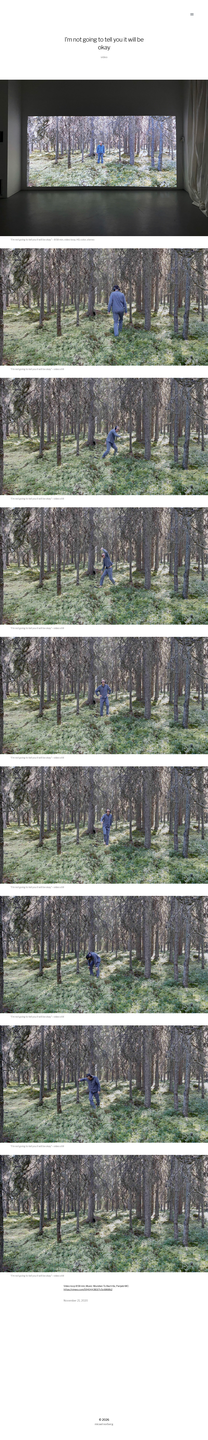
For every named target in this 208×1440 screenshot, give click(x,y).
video (104, 57)
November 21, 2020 (76, 1300)
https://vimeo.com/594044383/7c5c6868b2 (88, 1289)
